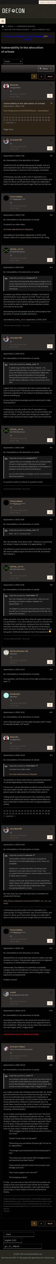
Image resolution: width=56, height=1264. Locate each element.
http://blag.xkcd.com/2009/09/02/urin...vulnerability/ (26, 111)
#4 (51, 267)
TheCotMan (20, 235)
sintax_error (20, 319)
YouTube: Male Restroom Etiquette (18, 229)
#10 (51, 712)
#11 (51, 755)
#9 (51, 669)
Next (50, 76)
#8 (51, 585)
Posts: (12, 96)
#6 (51, 447)
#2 (51, 156)
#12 (51, 845)
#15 (51, 1065)
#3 (51, 215)
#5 (51, 354)
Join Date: (14, 94)
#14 (51, 1011)
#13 (51, 948)
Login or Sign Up (47, 2)
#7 (51, 519)
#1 (51, 103)
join (46, 36)
